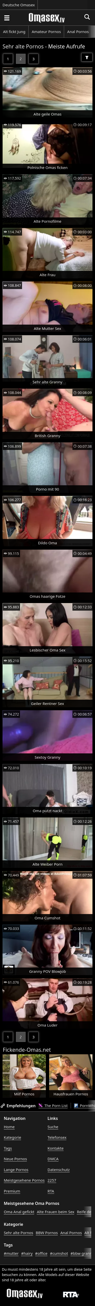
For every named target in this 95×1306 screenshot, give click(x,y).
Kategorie (12, 1137)
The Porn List (53, 1105)
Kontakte (56, 1148)
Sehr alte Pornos (23, 46)
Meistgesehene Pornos (24, 1180)
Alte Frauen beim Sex (55, 1211)
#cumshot (59, 1253)
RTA (51, 1191)
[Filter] (86, 57)
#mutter (11, 1253)
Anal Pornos (78, 31)
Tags (8, 1148)
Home (9, 1126)
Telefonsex (57, 1137)
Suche (53, 1126)
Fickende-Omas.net (27, 1049)
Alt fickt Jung (14, 31)
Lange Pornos (16, 1169)
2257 (52, 1180)
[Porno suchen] (7, 17)
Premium (12, 1191)
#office (41, 1253)
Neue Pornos (15, 1158)
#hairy (26, 1253)
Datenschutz (59, 1169)
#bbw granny (82, 1253)
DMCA (53, 1158)
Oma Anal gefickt (19, 1211)
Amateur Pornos (46, 31)
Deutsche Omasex (19, 4)
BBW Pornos (47, 1232)
